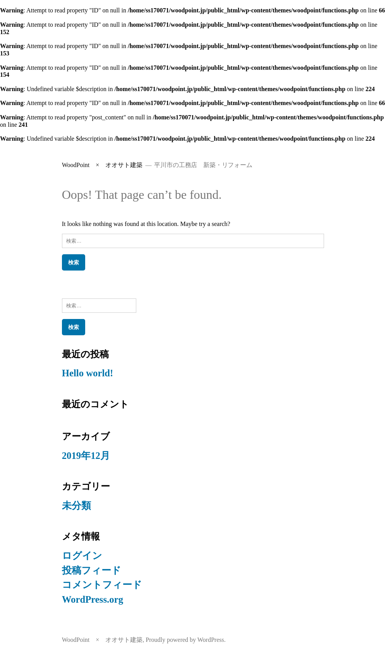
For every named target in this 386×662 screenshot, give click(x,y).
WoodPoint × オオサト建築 (102, 165)
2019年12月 (86, 455)
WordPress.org (92, 599)
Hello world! (87, 373)
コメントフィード (102, 584)
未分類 (76, 505)
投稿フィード (91, 570)
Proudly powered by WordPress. (185, 639)
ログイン (82, 555)
